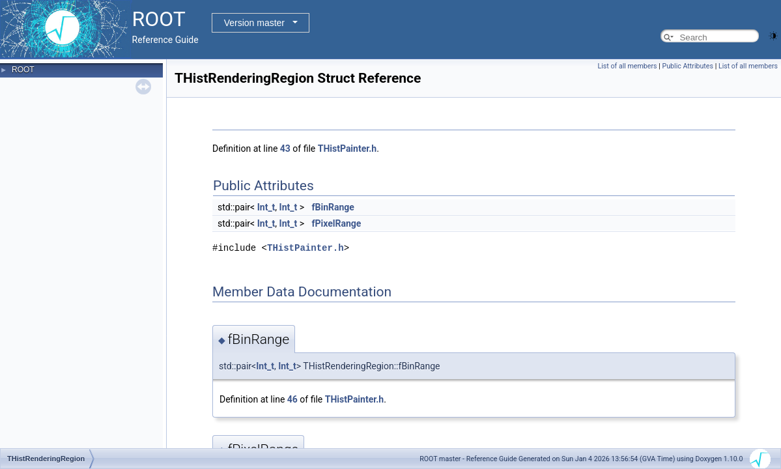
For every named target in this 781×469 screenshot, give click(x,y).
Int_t (266, 207)
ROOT (23, 69)
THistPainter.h (347, 148)
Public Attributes (687, 66)
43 (285, 148)
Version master (254, 23)
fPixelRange (337, 223)
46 (292, 399)
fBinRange (333, 207)
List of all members (627, 66)
